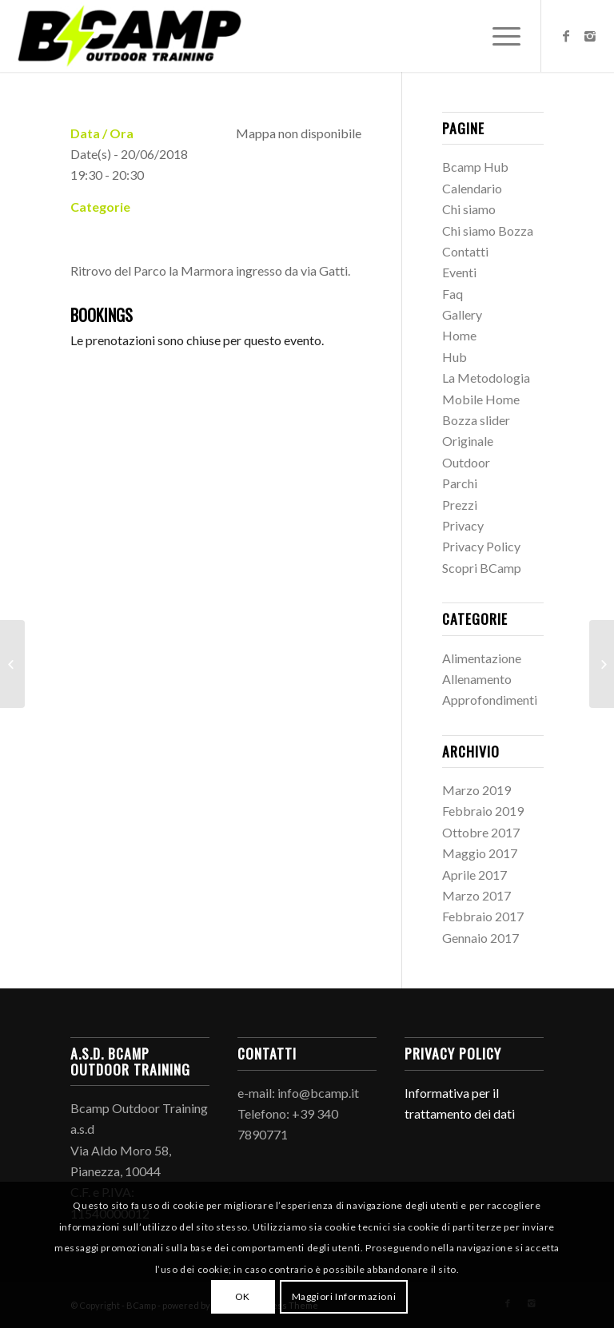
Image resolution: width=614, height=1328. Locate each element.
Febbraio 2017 (483, 916)
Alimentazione (481, 658)
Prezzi (459, 504)
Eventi (459, 272)
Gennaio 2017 (480, 937)
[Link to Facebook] (566, 36)
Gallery (462, 314)
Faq (452, 293)
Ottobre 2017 (481, 832)
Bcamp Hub (475, 166)
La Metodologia (486, 377)
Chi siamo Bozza (487, 230)
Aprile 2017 (474, 874)
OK (242, 1296)
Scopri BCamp (481, 567)
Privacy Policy (481, 546)
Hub (454, 356)
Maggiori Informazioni (344, 1296)
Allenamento (477, 678)
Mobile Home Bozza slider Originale (481, 420)
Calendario (472, 188)
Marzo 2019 (476, 789)
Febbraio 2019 (483, 810)
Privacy (463, 525)
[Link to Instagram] (590, 36)
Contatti (465, 251)
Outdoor (466, 462)
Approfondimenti (489, 699)
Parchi (459, 483)
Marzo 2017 (476, 895)
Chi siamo (469, 209)
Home (459, 335)
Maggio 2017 (479, 853)
